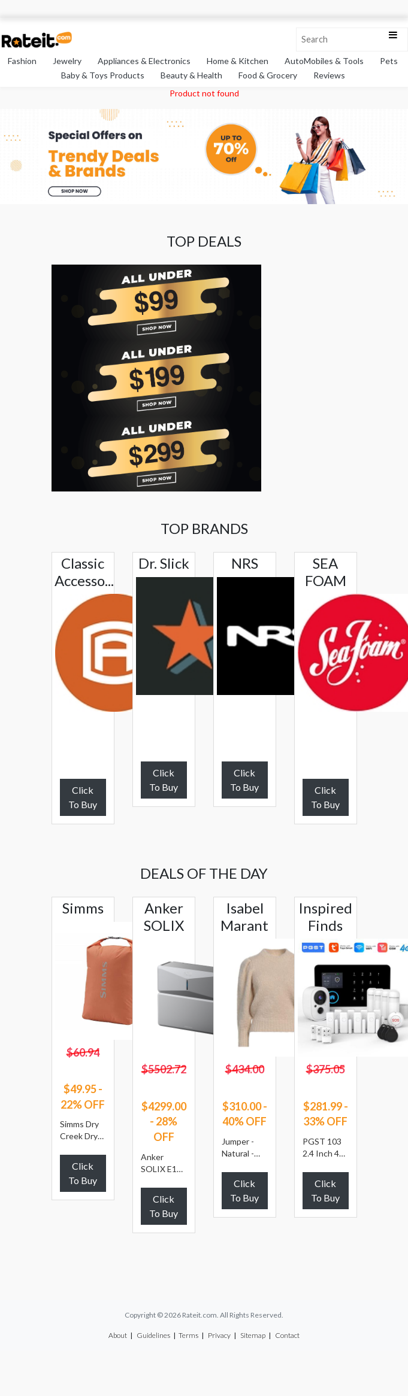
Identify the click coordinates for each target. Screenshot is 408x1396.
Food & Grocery (267, 75)
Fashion (22, 61)
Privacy (219, 1335)
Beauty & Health (191, 75)
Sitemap (252, 1335)
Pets (389, 61)
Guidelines (153, 1335)
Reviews (329, 75)
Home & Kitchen (237, 61)
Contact (287, 1335)
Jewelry (67, 61)
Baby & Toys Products (102, 75)
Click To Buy (82, 797)
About (117, 1335)
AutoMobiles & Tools (324, 61)
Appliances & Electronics (144, 61)
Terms (188, 1335)
